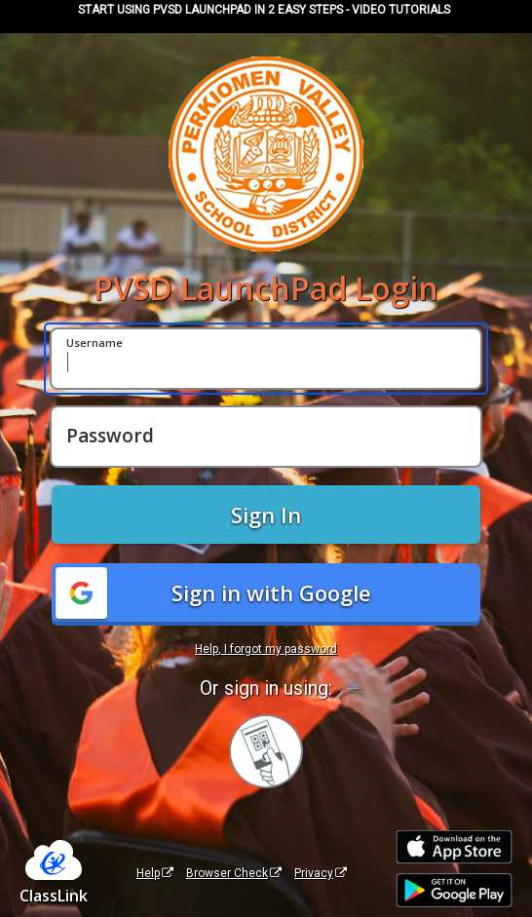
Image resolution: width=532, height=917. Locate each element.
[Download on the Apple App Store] (454, 847)
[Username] (266, 358)
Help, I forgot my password (266, 649)
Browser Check (234, 873)
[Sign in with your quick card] (266, 751)
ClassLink (53, 895)
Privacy (320, 873)
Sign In (266, 514)
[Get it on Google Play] (454, 890)
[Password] (266, 436)
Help (154, 873)
